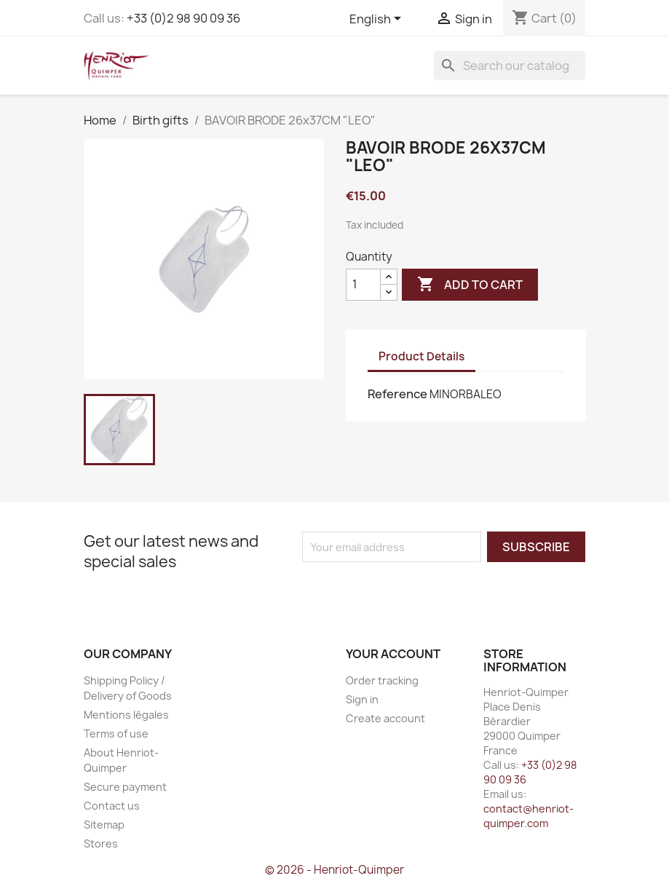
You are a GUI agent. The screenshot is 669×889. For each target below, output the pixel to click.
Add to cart (470, 284)
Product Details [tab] (421, 356)
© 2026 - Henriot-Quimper (334, 869)
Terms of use (116, 733)
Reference (397, 394)
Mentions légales (126, 715)
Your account (393, 654)
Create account (385, 718)
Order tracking (382, 680)
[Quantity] (363, 285)
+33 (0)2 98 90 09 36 (183, 18)
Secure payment (125, 787)
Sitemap (104, 824)
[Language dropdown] (377, 19)
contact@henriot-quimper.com (528, 816)
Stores (101, 843)
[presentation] (423, 590)
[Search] (509, 65)
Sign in (362, 699)
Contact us (112, 806)
